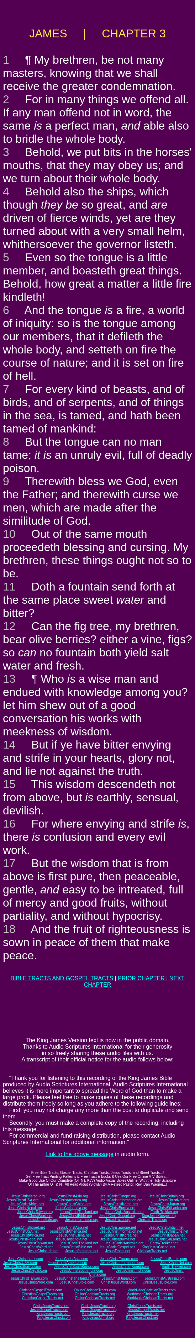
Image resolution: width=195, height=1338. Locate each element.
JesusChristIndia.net (71, 1239)
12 (9, 626)
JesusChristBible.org (75, 1216)
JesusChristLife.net (173, 1231)
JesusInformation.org (81, 1220)
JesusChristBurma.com (22, 1267)
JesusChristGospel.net (117, 1247)
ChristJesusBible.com (160, 1282)
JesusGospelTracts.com (49, 1310)
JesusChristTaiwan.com (29, 1278)
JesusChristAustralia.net (124, 1243)
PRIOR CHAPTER (141, 978)
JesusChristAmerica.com (67, 1263)
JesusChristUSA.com (20, 1263)
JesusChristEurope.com (119, 1259)
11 (9, 586)
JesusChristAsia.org (72, 1196)
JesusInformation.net (81, 1251)
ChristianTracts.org (152, 1220)
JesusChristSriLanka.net (167, 1239)
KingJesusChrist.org (98, 1317)
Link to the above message (80, 1154)
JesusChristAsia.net (72, 1227)
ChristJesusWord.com (118, 1282)
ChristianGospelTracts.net (42, 1298)
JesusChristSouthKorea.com (76, 1267)
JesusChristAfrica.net (27, 1235)
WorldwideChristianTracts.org (150, 1294)
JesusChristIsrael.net (27, 1227)
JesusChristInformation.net (121, 1231)
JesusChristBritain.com (169, 1259)
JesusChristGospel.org (117, 1216)
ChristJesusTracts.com (51, 1306)
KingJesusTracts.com (53, 1314)
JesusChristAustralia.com (164, 1278)
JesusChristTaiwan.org (35, 1212)
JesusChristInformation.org (121, 1200)
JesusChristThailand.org (79, 1212)
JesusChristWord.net (36, 1247)
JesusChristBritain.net (166, 1227)
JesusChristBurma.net (117, 1239)
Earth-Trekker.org (164, 1212)
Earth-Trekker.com (176, 1267)
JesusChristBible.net (75, 1247)
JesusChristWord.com (35, 1282)
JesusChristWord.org (35, 1216)
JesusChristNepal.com (29, 1271)
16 (9, 823)
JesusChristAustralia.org (124, 1212)
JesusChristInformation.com (122, 1263)
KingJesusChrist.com (53, 1317)
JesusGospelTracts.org (98, 1310)
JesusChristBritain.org (166, 1196)
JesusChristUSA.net (22, 1231)
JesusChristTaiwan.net (35, 1243)
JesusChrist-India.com (133, 1271)
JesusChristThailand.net (79, 1243)
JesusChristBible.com (77, 1282)
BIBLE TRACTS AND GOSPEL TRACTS (61, 978)
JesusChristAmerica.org (68, 1200)
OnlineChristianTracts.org (95, 1294)
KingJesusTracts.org (98, 1314)
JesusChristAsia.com (71, 1259)
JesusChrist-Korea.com (130, 1267)
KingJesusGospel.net (158, 1247)
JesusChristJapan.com (119, 1278)
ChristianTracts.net (152, 1251)
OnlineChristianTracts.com (95, 1290)
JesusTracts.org (118, 1220)
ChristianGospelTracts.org (42, 1294)
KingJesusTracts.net (142, 1314)
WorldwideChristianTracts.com (152, 1290)
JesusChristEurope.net (118, 1227)
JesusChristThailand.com (75, 1278)
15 (9, 784)
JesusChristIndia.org (71, 1208)
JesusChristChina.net (74, 1235)
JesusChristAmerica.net (68, 1231)
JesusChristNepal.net (25, 1239)
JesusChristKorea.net (121, 1235)
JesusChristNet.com (175, 1263)
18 (9, 929)
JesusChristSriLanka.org (167, 1208)
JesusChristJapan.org (168, 1204)
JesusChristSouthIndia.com (81, 1271)
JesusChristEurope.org (118, 1196)
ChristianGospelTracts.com (40, 1290)
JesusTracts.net (117, 1251)
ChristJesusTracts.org (98, 1306)
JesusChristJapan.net (168, 1235)
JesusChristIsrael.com (25, 1259)
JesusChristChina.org (74, 1204)
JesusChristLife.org (43, 1220)
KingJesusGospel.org (159, 1216)
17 (9, 863)
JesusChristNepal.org (25, 1208)
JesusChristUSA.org (22, 1200)
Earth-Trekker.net (164, 1243)
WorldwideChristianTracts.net (150, 1298)
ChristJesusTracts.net (144, 1306)
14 (9, 744)
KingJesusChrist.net (142, 1317)
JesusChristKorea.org (121, 1204)
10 (9, 534)
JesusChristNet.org (173, 1200)
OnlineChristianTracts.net (95, 1298)
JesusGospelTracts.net (146, 1310)
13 (9, 678)
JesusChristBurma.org (118, 1208)
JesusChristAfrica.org (27, 1204)
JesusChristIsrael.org (27, 1196)
